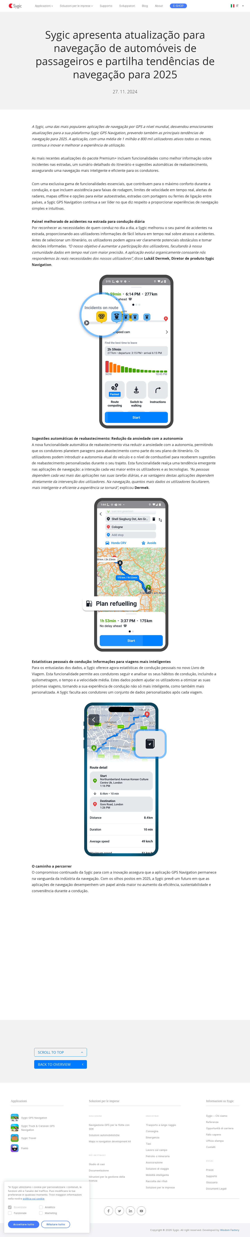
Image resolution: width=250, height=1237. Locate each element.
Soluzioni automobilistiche (104, 1135)
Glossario (212, 1182)
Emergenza (152, 1137)
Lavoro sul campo (156, 1149)
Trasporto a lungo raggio (161, 1124)
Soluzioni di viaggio (157, 1168)
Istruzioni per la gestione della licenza (107, 1178)
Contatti (210, 1147)
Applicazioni (43, 5)
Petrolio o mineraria (158, 1156)
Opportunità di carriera (219, 1128)
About (159, 5)
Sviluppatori (127, 5)
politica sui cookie (33, 1198)
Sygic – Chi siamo (216, 1115)
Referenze (212, 1122)
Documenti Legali (216, 1188)
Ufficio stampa (215, 1140)
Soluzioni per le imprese (75, 5)
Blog (145, 5)
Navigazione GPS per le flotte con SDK (109, 1126)
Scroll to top (60, 1052)
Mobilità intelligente (157, 1174)
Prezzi (209, 1169)
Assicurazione (154, 1162)
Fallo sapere (213, 1134)
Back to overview (60, 1064)
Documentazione (99, 1170)
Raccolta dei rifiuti (156, 1181)
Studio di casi (97, 1164)
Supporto (106, 5)
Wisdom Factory (229, 1230)
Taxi (148, 1143)
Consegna (152, 1131)
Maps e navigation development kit (110, 1141)
